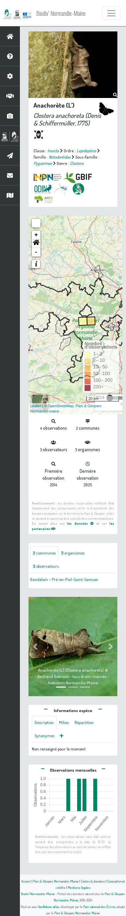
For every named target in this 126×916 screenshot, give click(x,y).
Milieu (64, 722)
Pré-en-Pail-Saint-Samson (75, 579)
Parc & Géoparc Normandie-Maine (56, 881)
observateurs (46, 566)
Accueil (26, 881)
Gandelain (39, 579)
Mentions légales (79, 887)
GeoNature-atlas (48, 906)
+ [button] (36, 235)
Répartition (84, 722)
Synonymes (44, 735)
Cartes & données (93, 881)
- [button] (36, 252)
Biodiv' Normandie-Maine (61, 13)
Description (44, 722)
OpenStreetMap (61, 406)
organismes (73, 552)
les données (80, 523)
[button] (36, 243)
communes (44, 552)
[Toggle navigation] (111, 13)
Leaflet (35, 406)
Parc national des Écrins (99, 906)
